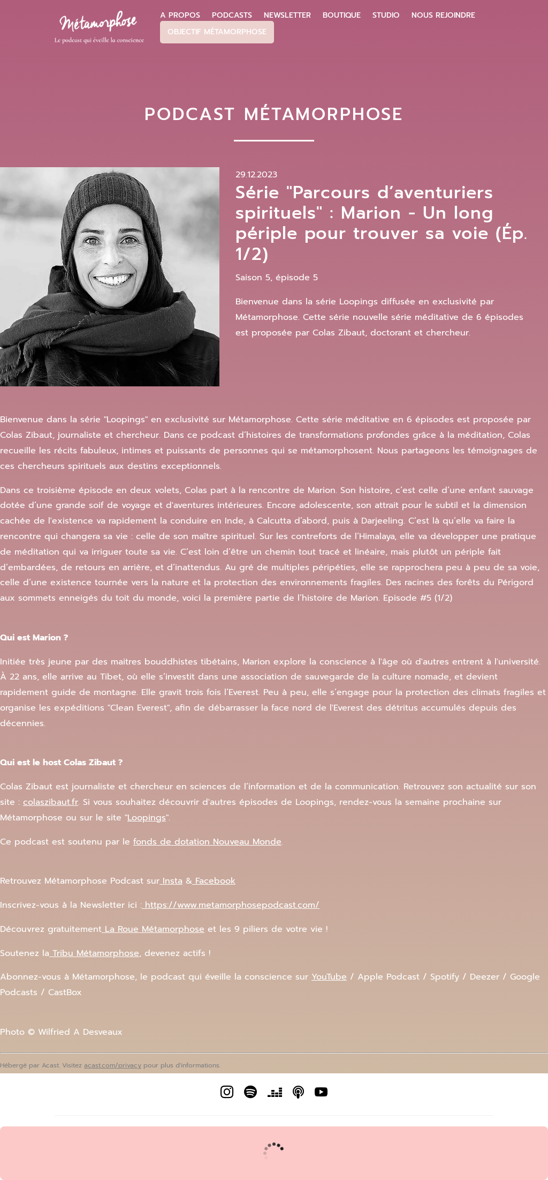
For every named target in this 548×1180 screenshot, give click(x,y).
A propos (180, 15)
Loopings (146, 817)
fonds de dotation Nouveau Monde (207, 841)
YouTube (329, 976)
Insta (170, 881)
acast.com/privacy (112, 1065)
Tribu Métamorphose (94, 953)
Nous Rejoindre (443, 15)
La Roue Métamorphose (153, 929)
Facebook (213, 881)
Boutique (342, 15)
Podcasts (232, 15)
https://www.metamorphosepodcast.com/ (230, 905)
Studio (386, 15)
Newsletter (287, 15)
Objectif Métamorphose (217, 32)
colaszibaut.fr (50, 802)
